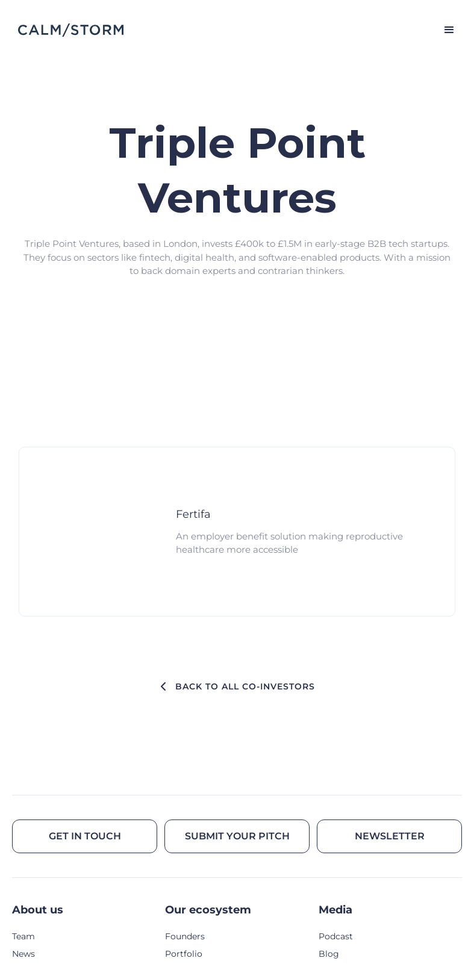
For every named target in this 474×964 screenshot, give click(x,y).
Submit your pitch (237, 836)
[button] (444, 30)
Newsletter (390, 836)
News (23, 953)
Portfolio (183, 953)
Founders (185, 936)
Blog (329, 953)
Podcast (336, 936)
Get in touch (85, 836)
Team (23, 936)
